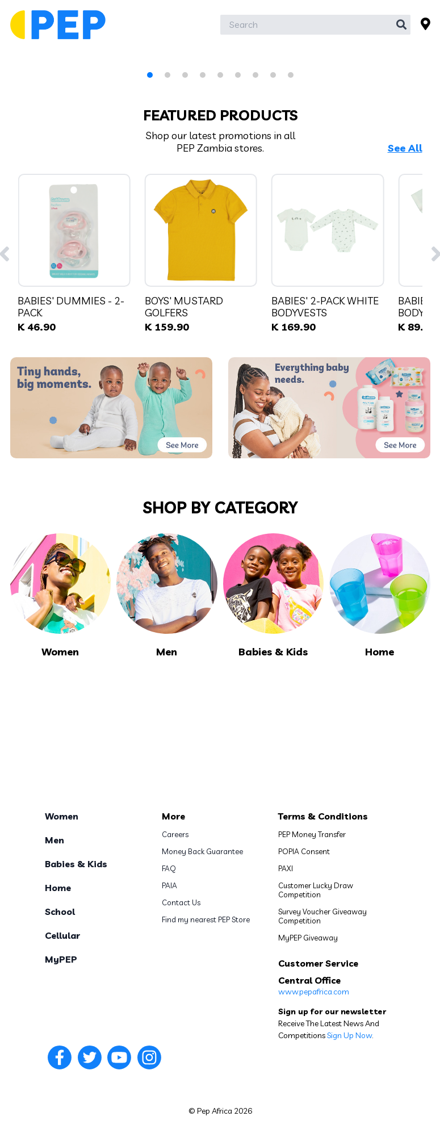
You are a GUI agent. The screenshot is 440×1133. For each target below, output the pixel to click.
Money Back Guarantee (202, 851)
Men (54, 840)
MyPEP (61, 959)
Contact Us (181, 902)
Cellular (62, 935)
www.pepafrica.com (313, 991)
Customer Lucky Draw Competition (315, 890)
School (60, 911)
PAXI (285, 868)
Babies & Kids (76, 863)
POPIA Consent (304, 851)
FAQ (169, 868)
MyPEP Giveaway (308, 937)
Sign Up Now (349, 1035)
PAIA (169, 885)
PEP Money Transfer (312, 834)
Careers (175, 834)
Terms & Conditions (323, 816)
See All (405, 148)
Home (58, 887)
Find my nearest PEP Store (206, 919)
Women (61, 816)
